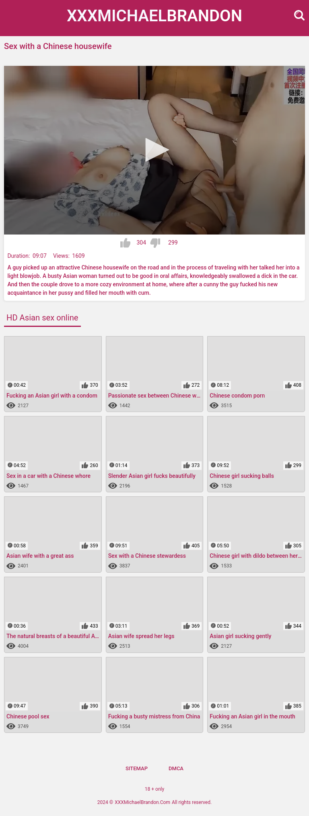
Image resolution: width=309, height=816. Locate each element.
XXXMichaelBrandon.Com (142, 802)
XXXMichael (154, 15)
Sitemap (137, 768)
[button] (154, 149)
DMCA (176, 768)
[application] (154, 150)
